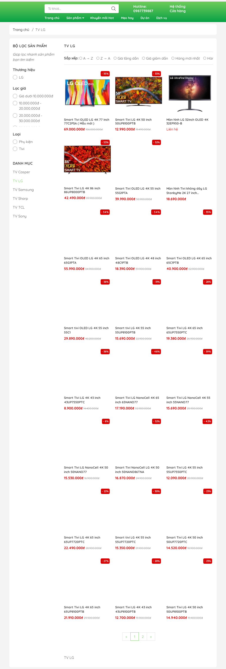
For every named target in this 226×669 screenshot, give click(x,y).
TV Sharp (20, 200)
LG (21, 79)
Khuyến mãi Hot (102, 17)
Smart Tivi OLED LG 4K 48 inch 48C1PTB (138, 262)
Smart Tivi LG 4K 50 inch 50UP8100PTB (133, 123)
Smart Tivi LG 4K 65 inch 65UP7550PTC (184, 332)
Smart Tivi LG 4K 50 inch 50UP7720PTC (184, 541)
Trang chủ (52, 17)
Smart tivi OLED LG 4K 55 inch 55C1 (86, 332)
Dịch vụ (161, 17)
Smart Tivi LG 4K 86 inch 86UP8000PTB (82, 192)
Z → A (103, 60)
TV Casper (21, 173)
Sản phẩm (76, 18)
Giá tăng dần (126, 60)
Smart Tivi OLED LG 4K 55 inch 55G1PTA (137, 192)
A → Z (86, 60)
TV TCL (19, 209)
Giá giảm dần (155, 60)
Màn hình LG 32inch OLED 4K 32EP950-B (187, 123)
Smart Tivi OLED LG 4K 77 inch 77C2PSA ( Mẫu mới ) (86, 123)
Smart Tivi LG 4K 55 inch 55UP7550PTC (184, 471)
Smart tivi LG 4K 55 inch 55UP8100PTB (133, 332)
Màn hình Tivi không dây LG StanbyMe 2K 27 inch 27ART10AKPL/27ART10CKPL (187, 192)
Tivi (21, 150)
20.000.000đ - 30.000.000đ (30, 120)
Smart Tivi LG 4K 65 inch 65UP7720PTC (82, 541)
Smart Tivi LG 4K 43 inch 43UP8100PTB (133, 611)
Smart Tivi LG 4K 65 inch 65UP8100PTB (82, 611)
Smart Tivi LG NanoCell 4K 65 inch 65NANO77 (137, 402)
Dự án (145, 17)
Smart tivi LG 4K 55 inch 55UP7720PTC (133, 541)
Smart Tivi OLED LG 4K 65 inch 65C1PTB (189, 262)
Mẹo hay (127, 17)
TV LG (18, 182)
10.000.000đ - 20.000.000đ (30, 107)
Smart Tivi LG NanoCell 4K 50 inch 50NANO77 (86, 471)
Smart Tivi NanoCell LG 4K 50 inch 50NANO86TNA (137, 471)
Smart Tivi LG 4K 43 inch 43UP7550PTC (82, 402)
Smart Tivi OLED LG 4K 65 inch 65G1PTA (86, 262)
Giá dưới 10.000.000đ (36, 98)
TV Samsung (23, 191)
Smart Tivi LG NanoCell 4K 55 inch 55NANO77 (188, 402)
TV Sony (19, 218)
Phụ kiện (26, 143)
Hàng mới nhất (185, 60)
